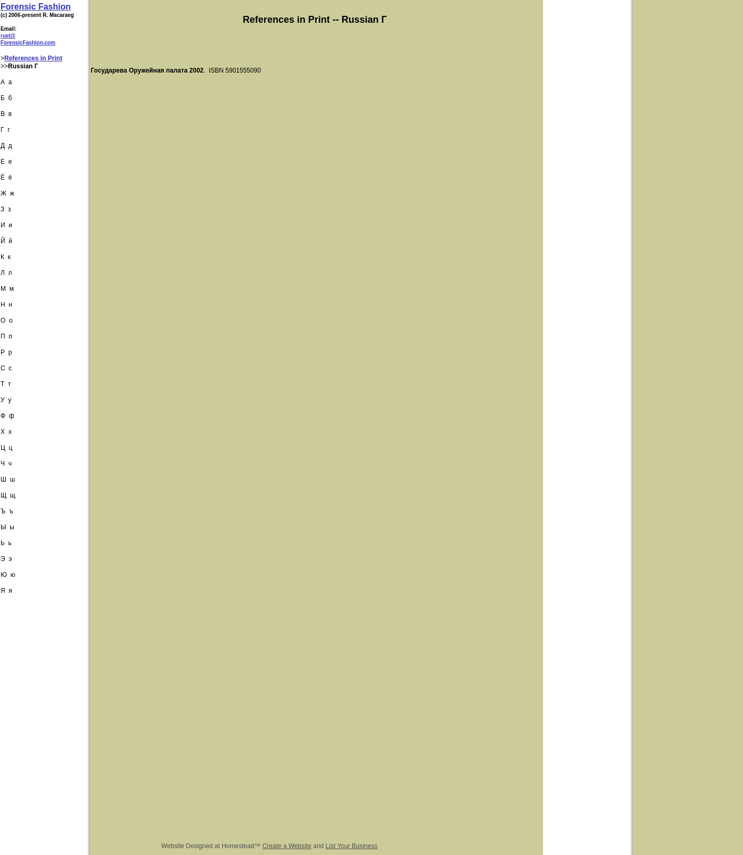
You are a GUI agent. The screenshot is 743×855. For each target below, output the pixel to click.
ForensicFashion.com (28, 43)
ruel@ (8, 36)
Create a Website (287, 846)
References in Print (33, 58)
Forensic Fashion (36, 6)
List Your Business (352, 846)
